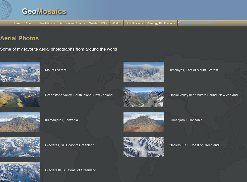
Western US (97, 23)
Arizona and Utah (71, 23)
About (29, 23)
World (115, 23)
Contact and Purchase (198, 22)
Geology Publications (161, 23)
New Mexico (47, 23)
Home (16, 23)
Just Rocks (133, 23)
